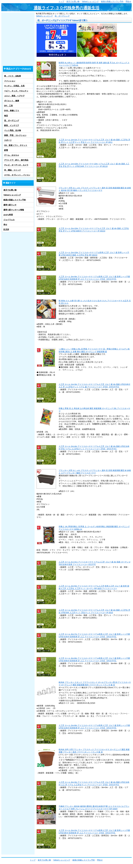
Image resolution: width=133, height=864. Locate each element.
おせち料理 (8, 215)
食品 (6, 116)
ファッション (9, 81)
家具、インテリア (11, 125)
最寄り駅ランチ (9, 205)
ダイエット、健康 (11, 101)
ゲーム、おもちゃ (11, 155)
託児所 (6, 229)
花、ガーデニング (62, 16)
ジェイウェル (9, 220)
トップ (61, 1)
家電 (6, 150)
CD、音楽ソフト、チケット (15, 145)
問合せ (128, 1)
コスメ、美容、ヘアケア (14, 96)
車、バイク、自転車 (12, 76)
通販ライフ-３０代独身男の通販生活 (66, 8)
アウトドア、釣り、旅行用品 (16, 160)
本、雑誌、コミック (12, 170)
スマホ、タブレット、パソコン (17, 175)
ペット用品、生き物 (12, 130)
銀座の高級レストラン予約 (112, 1)
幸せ (5, 224)
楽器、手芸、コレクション (15, 135)
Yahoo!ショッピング (90, 1)
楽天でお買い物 (72, 1)
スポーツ (8, 140)
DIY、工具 (8, 106)
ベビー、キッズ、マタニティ (16, 91)
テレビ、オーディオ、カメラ (16, 165)
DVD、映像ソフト (11, 110)
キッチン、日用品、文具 (14, 86)
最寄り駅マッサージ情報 (13, 210)
